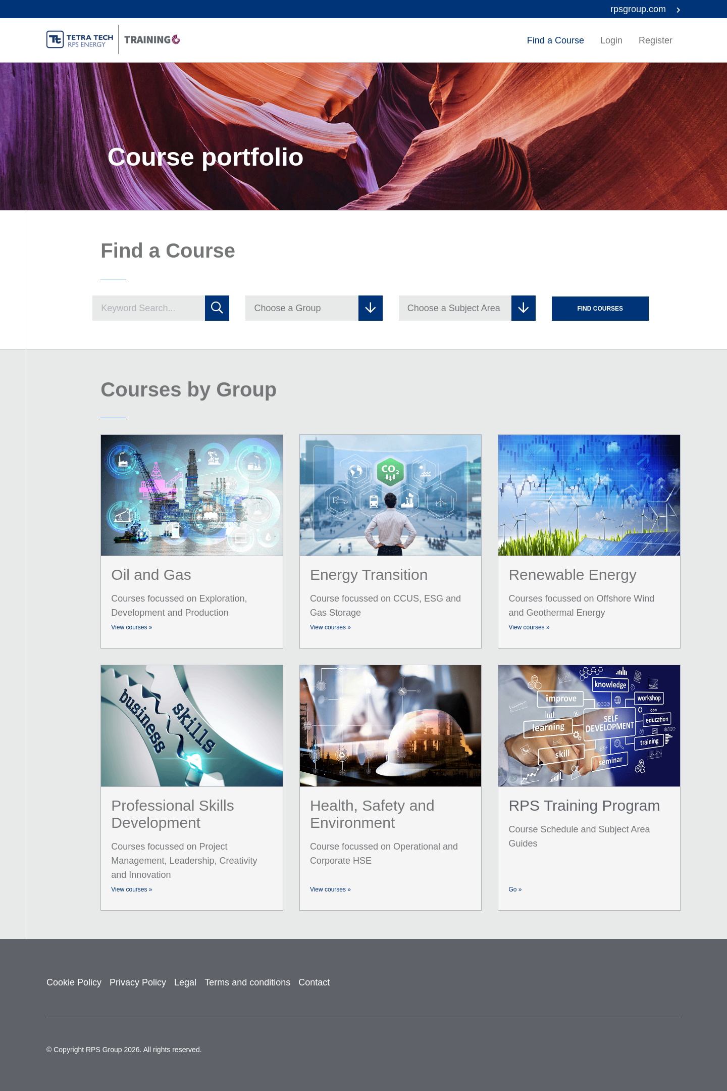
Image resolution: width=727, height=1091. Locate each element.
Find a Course (555, 40)
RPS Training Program (584, 805)
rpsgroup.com (645, 9)
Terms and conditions (247, 982)
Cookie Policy (73, 982)
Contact (314, 982)
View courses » (131, 627)
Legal (185, 982)
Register (655, 40)
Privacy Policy (138, 982)
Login (611, 40)
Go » (515, 889)
